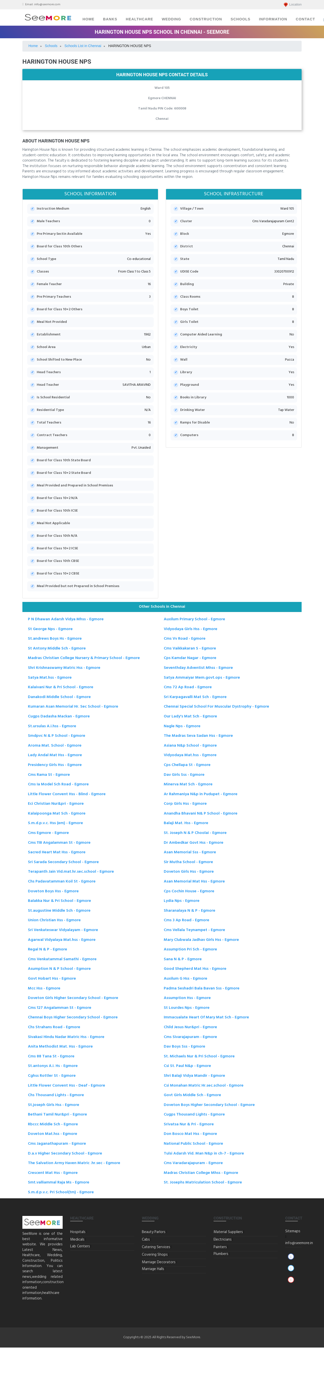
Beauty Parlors (154, 1232)
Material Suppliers (228, 1232)
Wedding (171, 19)
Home (89, 19)
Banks (110, 19)
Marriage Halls (153, 1269)
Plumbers (221, 1253)
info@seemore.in (299, 1243)
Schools (241, 19)
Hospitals (78, 1232)
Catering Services (156, 1247)
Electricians (223, 1239)
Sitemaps (292, 1231)
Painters (220, 1247)
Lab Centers (80, 1246)
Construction (206, 19)
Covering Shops (155, 1254)
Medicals (77, 1239)
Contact (305, 19)
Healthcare (139, 19)
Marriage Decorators (159, 1262)
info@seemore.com (47, 4)
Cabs (146, 1239)
